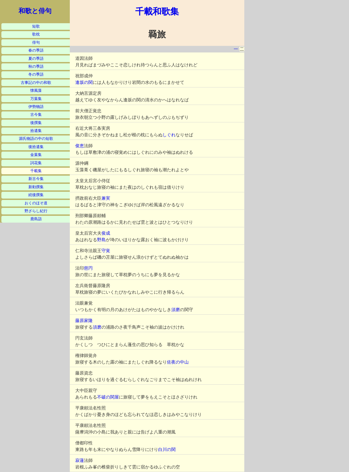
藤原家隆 (84, 320)
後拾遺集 (36, 147)
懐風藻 (36, 90)
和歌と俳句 (35, 10)
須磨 (175, 309)
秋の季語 (36, 66)
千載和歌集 (157, 11)
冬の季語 (36, 74)
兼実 (105, 198)
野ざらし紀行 (36, 211)
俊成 (105, 233)
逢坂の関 (84, 82)
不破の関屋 (108, 397)
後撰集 (36, 123)
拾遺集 (36, 131)
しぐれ (169, 134)
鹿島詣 (36, 219)
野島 (101, 239)
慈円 (88, 268)
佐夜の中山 (178, 362)
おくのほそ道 (36, 203)
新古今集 (36, 179)
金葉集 (36, 155)
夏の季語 (36, 59)
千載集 (36, 171)
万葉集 (36, 99)
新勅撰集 (36, 187)
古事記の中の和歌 (36, 83)
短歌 (36, 26)
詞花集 (36, 163)
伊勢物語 (36, 107)
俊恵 (79, 145)
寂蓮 (79, 460)
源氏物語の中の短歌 (36, 139)
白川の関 (167, 449)
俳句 (36, 42)
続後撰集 (36, 195)
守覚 (105, 250)
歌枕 (36, 34)
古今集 (36, 115)
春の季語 (36, 50)
